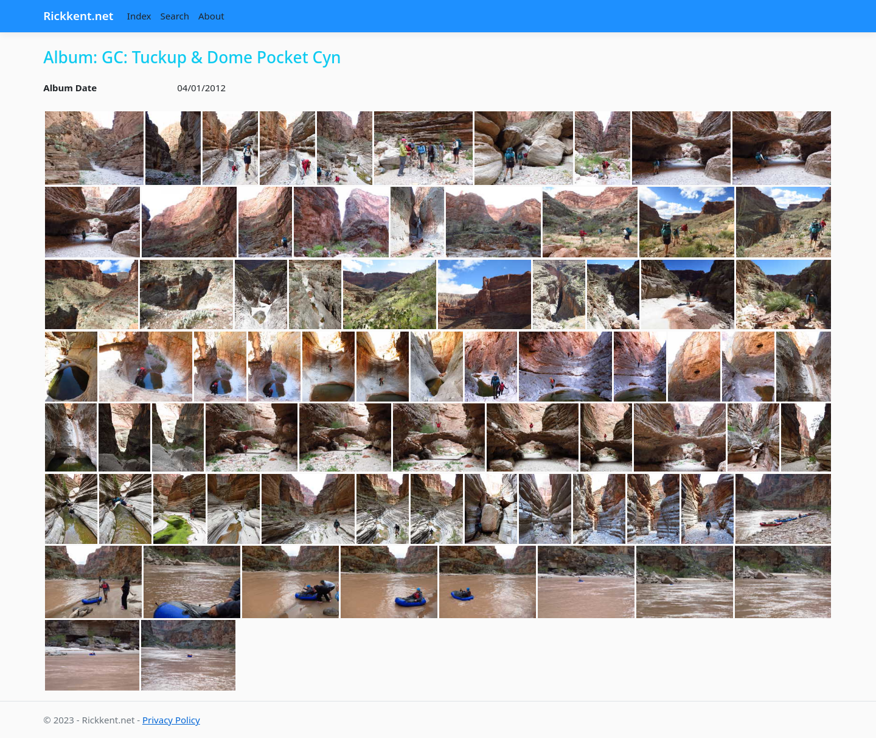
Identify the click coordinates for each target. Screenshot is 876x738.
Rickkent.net (78, 15)
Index (139, 16)
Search (175, 16)
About (211, 16)
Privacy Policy (171, 720)
